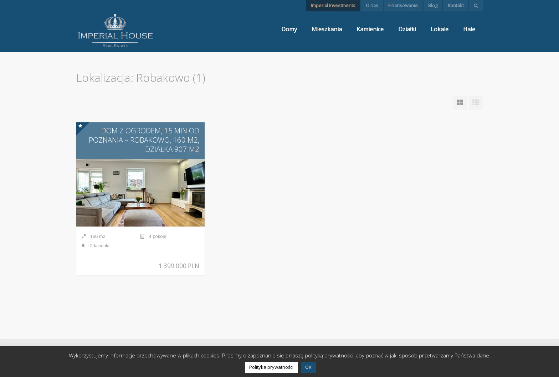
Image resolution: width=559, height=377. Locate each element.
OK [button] (308, 367)
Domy (289, 29)
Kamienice (370, 29)
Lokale (439, 29)
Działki (407, 29)
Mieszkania (327, 29)
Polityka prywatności (271, 367)
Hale (469, 29)
